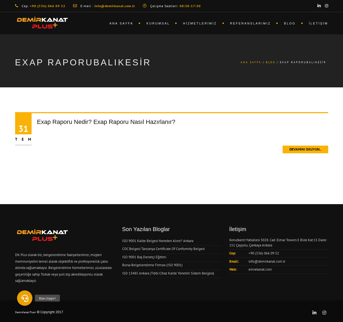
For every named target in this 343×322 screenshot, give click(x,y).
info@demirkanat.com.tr (267, 261)
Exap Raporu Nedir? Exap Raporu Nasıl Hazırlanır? (106, 121)
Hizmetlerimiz (200, 23)
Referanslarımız (250, 23)
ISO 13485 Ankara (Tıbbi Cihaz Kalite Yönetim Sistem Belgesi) (168, 273)
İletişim (318, 23)
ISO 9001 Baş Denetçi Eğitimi (144, 257)
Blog (290, 23)
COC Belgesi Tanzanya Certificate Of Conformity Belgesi (163, 248)
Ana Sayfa (121, 23)
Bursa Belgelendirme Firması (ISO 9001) (152, 265)
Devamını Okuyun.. (305, 149)
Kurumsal (158, 23)
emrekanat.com (260, 269)
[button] (24, 298)
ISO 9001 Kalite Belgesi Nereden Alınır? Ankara (157, 240)
